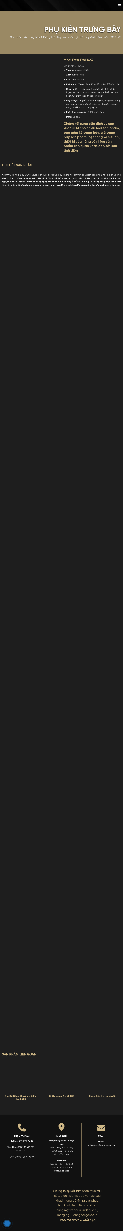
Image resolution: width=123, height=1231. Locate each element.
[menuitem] (100, 5)
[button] (119, 5)
